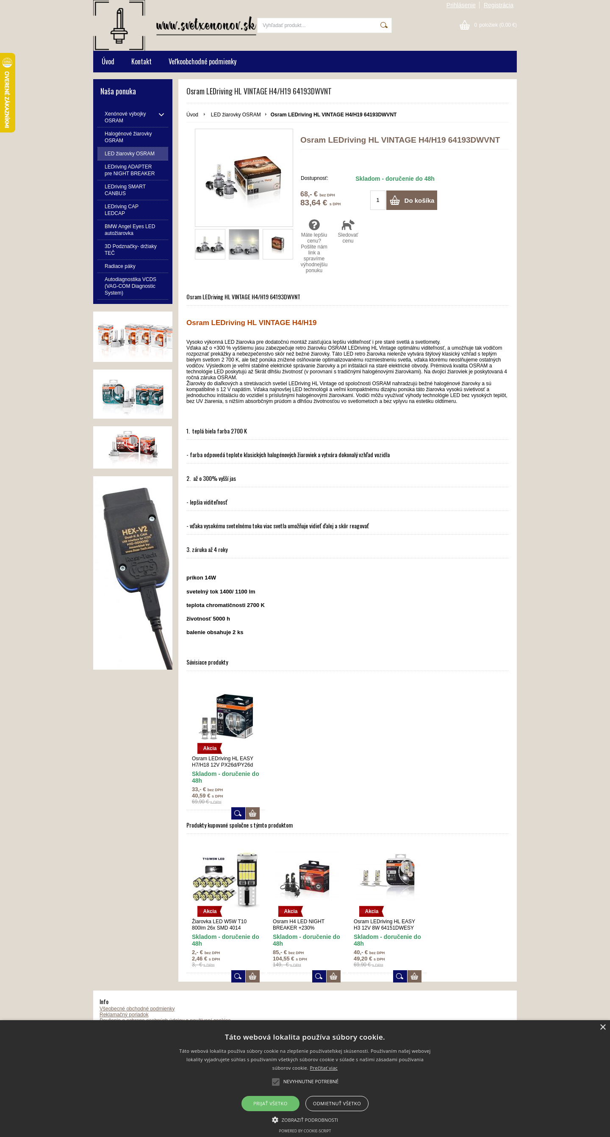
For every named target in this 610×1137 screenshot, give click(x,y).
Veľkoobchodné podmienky (202, 61)
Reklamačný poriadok (124, 1016)
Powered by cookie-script (305, 1131)
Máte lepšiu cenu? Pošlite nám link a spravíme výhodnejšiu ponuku (314, 247)
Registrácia (498, 5)
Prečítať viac (324, 1068)
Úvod (108, 61)
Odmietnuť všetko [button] (337, 1103)
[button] (305, 1119)
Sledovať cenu (348, 232)
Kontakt (141, 61)
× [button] (602, 1027)
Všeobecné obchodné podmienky (137, 1010)
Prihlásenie (461, 5)
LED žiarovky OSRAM (236, 115)
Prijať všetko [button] (270, 1103)
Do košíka (420, 201)
